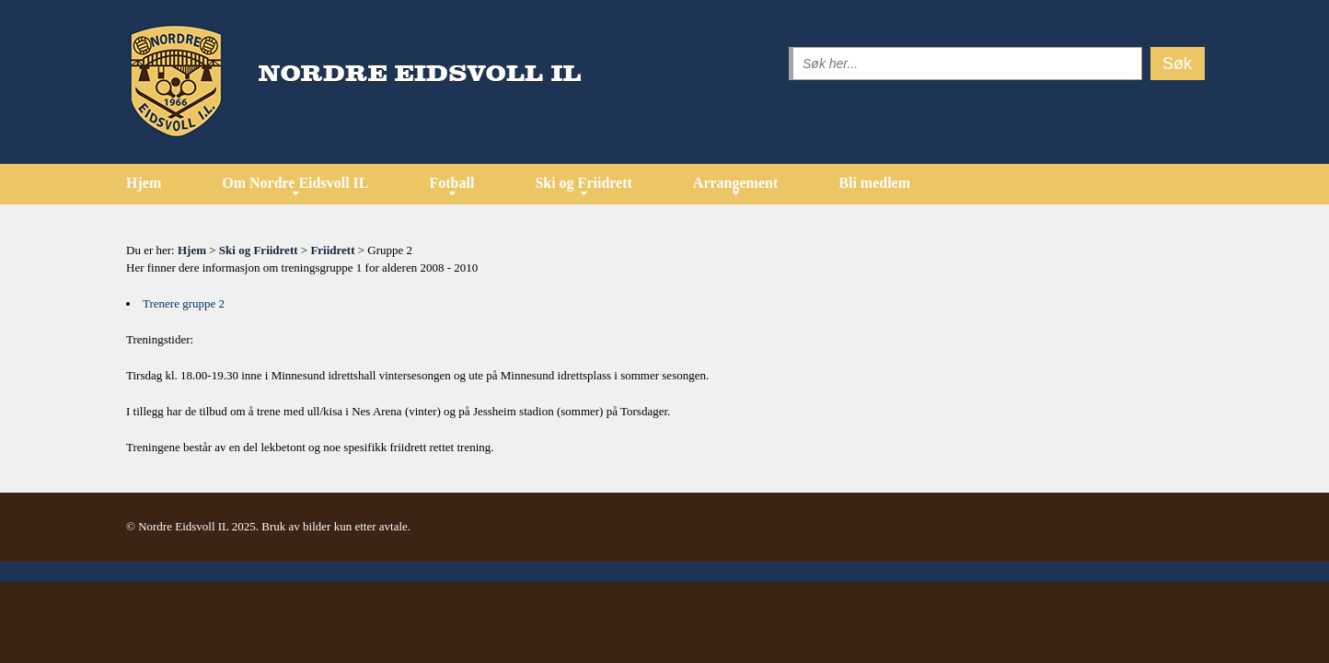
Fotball (451, 183)
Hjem (143, 183)
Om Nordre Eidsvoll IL (295, 183)
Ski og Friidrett (583, 183)
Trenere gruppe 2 (184, 303)
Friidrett (332, 250)
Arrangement (735, 183)
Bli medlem (874, 183)
